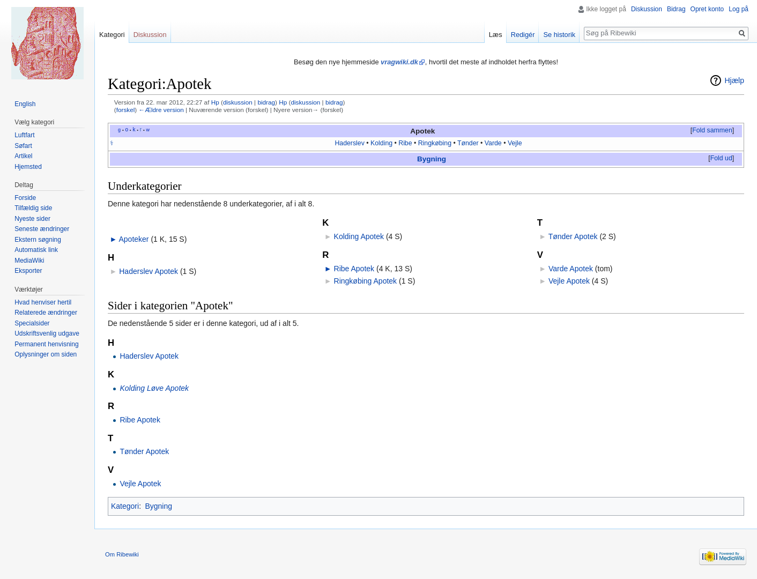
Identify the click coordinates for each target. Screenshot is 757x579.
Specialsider (31, 323)
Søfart (23, 146)
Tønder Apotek (573, 236)
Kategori (125, 506)
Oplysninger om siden (45, 354)
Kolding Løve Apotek (154, 388)
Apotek (422, 131)
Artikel (23, 156)
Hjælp (734, 80)
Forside (25, 198)
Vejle (515, 143)
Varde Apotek (570, 268)
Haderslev (349, 143)
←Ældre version (160, 109)
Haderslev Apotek (148, 271)
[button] (712, 130)
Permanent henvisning (46, 344)
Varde (493, 143)
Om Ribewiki (122, 554)
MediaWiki (29, 260)
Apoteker (133, 239)
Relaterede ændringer (45, 312)
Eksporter (28, 270)
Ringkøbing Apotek (365, 281)
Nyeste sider (32, 218)
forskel (125, 109)
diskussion (238, 102)
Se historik (559, 35)
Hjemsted (28, 166)
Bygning (431, 159)
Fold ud (721, 158)
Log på (738, 9)
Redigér (523, 35)
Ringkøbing (434, 143)
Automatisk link (36, 250)
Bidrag (676, 9)
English (24, 104)
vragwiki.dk (399, 62)
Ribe (405, 143)
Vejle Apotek (569, 281)
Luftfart (24, 135)
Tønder (468, 143)
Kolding (381, 143)
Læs (495, 35)
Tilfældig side (33, 208)
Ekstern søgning (37, 239)
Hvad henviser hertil (42, 302)
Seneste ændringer (41, 229)
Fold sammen (712, 130)
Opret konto (707, 9)
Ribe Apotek (354, 268)
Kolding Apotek (359, 236)
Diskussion (646, 9)
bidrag (266, 102)
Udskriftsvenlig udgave (46, 333)
